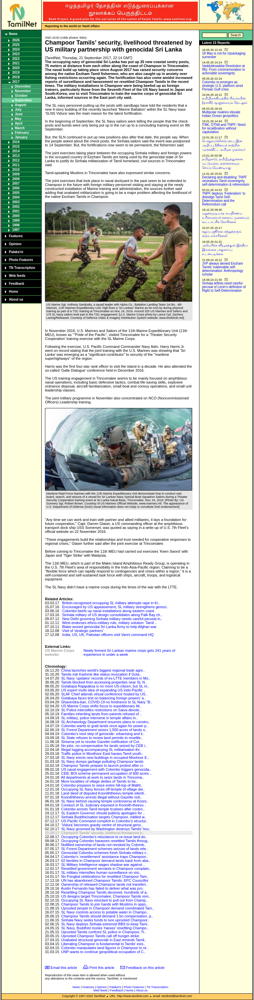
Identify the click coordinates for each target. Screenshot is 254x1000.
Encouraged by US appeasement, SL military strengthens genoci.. (115, 607)
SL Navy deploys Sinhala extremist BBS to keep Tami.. (105, 924)
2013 (16, 156)
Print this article (102, 968)
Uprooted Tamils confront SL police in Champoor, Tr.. (103, 932)
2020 (16, 68)
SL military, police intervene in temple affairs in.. (99, 718)
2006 (16, 188)
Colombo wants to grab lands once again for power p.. (104, 726)
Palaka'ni (16, 252)
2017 (16, 82)
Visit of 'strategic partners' (83, 631)
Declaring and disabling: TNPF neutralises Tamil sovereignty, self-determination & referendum (225, 180)
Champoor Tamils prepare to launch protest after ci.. (103, 765)
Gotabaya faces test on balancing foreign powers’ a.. (103, 698)
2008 (16, 179)
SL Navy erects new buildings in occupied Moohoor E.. (105, 757)
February (22, 132)
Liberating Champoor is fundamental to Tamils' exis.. (103, 944)
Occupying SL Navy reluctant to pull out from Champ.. (104, 900)
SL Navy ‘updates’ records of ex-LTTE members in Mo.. (105, 678)
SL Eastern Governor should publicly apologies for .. (103, 813)
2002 (16, 206)
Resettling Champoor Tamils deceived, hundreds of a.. (104, 892)
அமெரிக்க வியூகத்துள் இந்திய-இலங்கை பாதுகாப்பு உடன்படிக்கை (225, 249)
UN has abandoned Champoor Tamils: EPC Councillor (104, 880)
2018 (16, 77)
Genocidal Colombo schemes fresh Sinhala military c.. (104, 853)
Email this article (64, 968)
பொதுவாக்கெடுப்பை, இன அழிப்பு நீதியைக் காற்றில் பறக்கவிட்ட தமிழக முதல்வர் (223, 145)
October (21, 95)
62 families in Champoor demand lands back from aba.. (105, 861)
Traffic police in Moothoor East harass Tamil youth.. (102, 754)
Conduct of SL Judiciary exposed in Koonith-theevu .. (104, 805)
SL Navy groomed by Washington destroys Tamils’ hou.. (106, 829)
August (20, 105)
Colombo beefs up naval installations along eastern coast (108, 611)
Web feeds (17, 276)
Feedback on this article (145, 968)
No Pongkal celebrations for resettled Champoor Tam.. (105, 876)
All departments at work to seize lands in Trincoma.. (102, 777)
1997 (16, 230)
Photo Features (21, 260)
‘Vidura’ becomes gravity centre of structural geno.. (102, 825)
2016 (16, 142)
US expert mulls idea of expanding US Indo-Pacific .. (103, 690)
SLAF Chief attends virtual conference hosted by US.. (104, 694)
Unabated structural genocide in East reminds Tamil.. (103, 940)
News (13, 34)
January (21, 137)
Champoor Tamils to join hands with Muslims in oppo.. (104, 904)
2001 (16, 211)
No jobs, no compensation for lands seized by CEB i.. (104, 746)
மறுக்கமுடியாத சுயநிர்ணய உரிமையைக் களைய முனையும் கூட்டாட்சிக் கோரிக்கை (225, 217)
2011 (16, 165)
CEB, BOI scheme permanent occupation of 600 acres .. (106, 773)
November (23, 91)
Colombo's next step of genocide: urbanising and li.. (103, 734)
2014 (16, 151)
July (18, 109)
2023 (16, 54)
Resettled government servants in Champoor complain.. (106, 868)
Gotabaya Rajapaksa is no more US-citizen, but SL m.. (105, 686)
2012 (16, 160)
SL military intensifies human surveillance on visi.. (101, 872)
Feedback (16, 283)
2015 (16, 146)
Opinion (15, 244)
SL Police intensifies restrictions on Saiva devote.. (101, 710)
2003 (16, 202)
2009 (16, 174)
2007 (16, 183)
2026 (16, 40)
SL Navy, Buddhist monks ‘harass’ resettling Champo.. (104, 928)
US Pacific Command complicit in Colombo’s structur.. (104, 821)
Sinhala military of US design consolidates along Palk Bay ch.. (112, 615)
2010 (16, 169)
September (23, 100)
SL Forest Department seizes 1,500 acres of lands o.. (104, 730)
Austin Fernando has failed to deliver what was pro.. (103, 888)
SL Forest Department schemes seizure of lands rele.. (104, 849)
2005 (16, 193)
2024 (16, 49)
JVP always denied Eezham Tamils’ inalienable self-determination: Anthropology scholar (222, 269)
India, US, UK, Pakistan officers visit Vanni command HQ (108, 635)
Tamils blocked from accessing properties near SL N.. (104, 682)
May (18, 119)
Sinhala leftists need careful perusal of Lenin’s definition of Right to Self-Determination (224, 286)
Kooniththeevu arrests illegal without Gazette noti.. (101, 797)
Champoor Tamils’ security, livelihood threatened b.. (102, 833)
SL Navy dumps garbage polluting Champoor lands (102, 761)
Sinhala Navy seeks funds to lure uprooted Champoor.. (105, 920)
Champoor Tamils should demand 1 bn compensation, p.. (107, 916)
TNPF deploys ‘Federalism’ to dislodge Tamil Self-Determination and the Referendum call (223, 199)
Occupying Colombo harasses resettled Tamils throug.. (105, 841)
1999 (16, 220)
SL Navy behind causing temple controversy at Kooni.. (104, 801)
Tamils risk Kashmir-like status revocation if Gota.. (101, 674)
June (18, 114)
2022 (16, 58)
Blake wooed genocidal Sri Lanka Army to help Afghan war (109, 627)
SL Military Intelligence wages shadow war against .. (103, 865)
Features (16, 236)
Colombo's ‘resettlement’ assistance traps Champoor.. (104, 857)
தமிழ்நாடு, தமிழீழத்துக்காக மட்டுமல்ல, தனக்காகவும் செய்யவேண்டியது (222, 163)
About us (16, 299)
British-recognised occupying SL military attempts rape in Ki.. (111, 603)
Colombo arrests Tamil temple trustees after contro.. (103, 809)
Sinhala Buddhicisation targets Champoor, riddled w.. (103, 817)
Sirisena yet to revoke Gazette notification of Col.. (101, 742)
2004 (16, 197)
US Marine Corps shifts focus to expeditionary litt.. (101, 706)
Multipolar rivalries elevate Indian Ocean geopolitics (221, 114)
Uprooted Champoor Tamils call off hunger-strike (100, 936)
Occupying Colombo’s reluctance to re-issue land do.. (104, 837)
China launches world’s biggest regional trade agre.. (103, 670)
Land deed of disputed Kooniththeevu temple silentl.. (103, 793)
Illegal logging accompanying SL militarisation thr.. (101, 750)
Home (13, 291)
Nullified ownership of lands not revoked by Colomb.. (103, 845)
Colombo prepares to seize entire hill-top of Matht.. (102, 785)
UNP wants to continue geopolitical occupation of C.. (103, 952)
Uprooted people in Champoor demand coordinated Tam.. (107, 908)
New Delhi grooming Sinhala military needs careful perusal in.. (112, 619)
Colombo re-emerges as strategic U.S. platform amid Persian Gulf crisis (222, 85)
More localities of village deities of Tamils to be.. (99, 781)
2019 (16, 72)
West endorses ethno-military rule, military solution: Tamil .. (109, 623)
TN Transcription (22, 268)
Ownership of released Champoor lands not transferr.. (104, 884)
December (23, 86)
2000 (16, 216)
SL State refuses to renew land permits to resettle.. (102, 738)
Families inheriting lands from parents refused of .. (101, 714)
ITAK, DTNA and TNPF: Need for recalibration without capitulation (223, 128)
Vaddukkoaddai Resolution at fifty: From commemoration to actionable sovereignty (223, 69)
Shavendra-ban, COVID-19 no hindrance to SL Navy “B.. (106, 702)
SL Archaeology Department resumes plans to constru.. (105, 722)
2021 (16, 63)
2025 (16, 45)
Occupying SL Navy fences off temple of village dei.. (103, 789)
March (19, 128)
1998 (16, 225)
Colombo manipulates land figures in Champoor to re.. (104, 948)
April (18, 123)
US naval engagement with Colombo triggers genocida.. (106, 769)
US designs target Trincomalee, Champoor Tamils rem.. (105, 896)
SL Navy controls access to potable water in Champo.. (104, 912)
